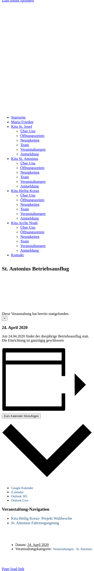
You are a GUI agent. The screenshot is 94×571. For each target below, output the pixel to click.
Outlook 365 (19, 496)
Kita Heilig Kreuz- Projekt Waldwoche (41, 518)
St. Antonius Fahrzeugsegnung (35, 523)
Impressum (51, 561)
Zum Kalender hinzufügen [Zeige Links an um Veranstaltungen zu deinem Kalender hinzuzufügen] (21, 416)
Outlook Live (19, 500)
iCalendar (17, 492)
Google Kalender (22, 488)
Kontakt (45, 557)
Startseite (23, 557)
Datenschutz (69, 557)
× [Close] (5, 318)
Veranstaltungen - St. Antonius (72, 549)
